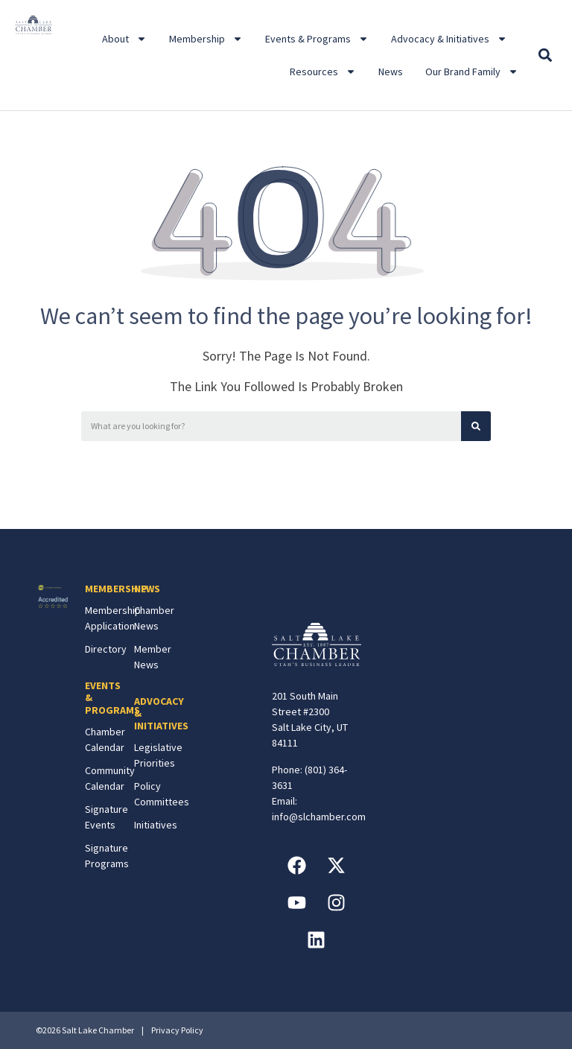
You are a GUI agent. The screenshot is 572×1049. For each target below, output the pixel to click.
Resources (323, 71)
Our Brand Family (471, 71)
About (124, 38)
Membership (206, 38)
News (390, 71)
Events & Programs (317, 38)
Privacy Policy (177, 1030)
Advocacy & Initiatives (449, 38)
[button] (545, 55)
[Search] (476, 426)
